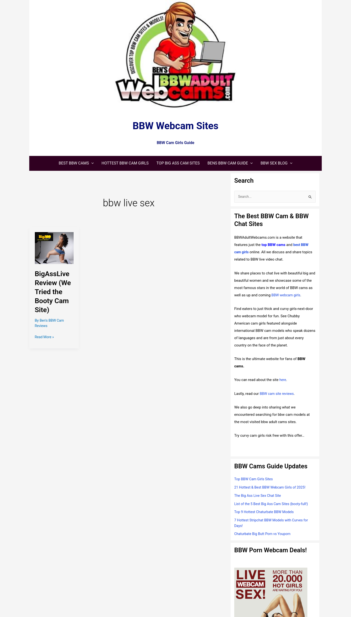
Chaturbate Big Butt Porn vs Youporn (263, 534)
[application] (91, 163)
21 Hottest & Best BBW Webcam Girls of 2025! (271, 487)
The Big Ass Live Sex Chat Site (258, 496)
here (282, 380)
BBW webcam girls (287, 295)
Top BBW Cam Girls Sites (254, 479)
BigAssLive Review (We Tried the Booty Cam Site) (54, 291)
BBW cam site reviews (277, 394)
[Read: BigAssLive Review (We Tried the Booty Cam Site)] (54, 248)
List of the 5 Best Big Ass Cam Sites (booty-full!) (273, 504)
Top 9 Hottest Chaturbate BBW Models (265, 512)
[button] (76, 163)
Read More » (45, 337)
